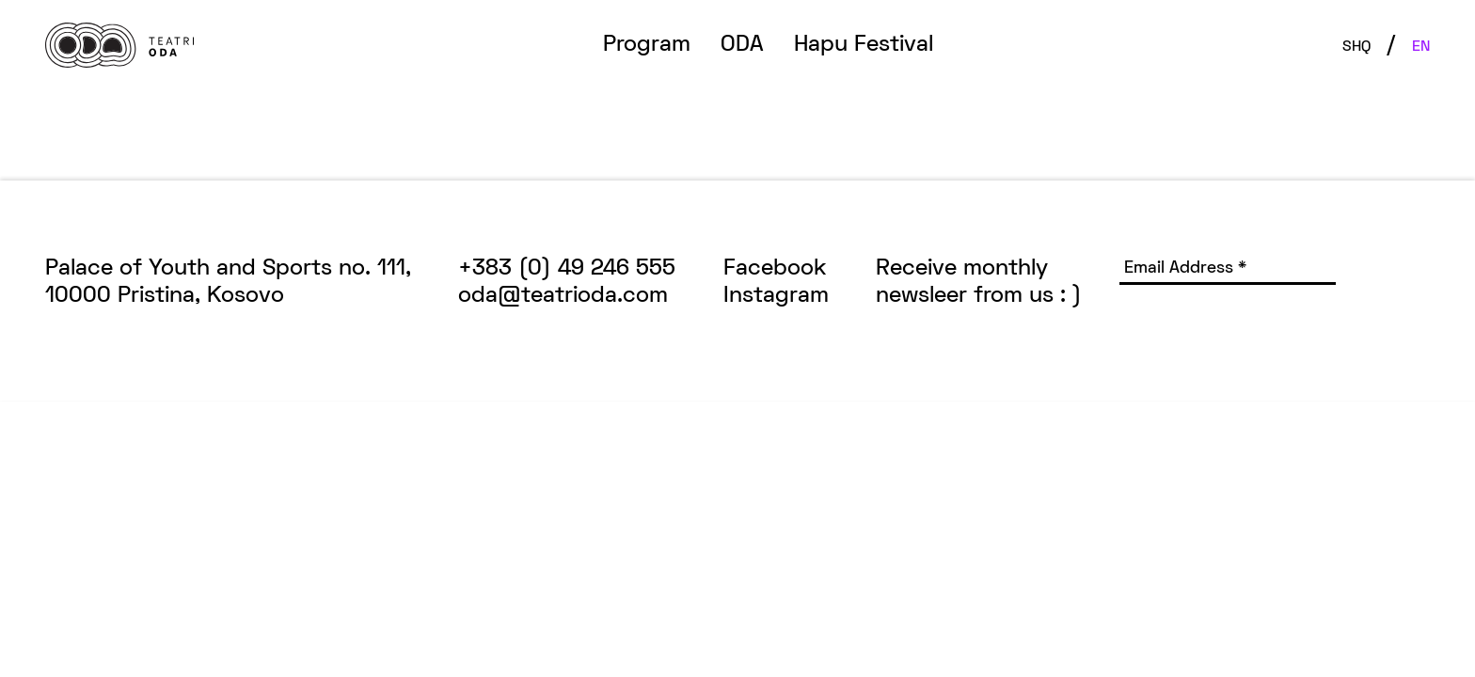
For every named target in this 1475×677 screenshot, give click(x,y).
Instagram (776, 296)
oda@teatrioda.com (563, 296)
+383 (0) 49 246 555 (566, 269)
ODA (742, 45)
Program (646, 45)
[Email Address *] (1227, 270)
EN (1421, 47)
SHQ (1356, 47)
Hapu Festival (863, 45)
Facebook (775, 269)
